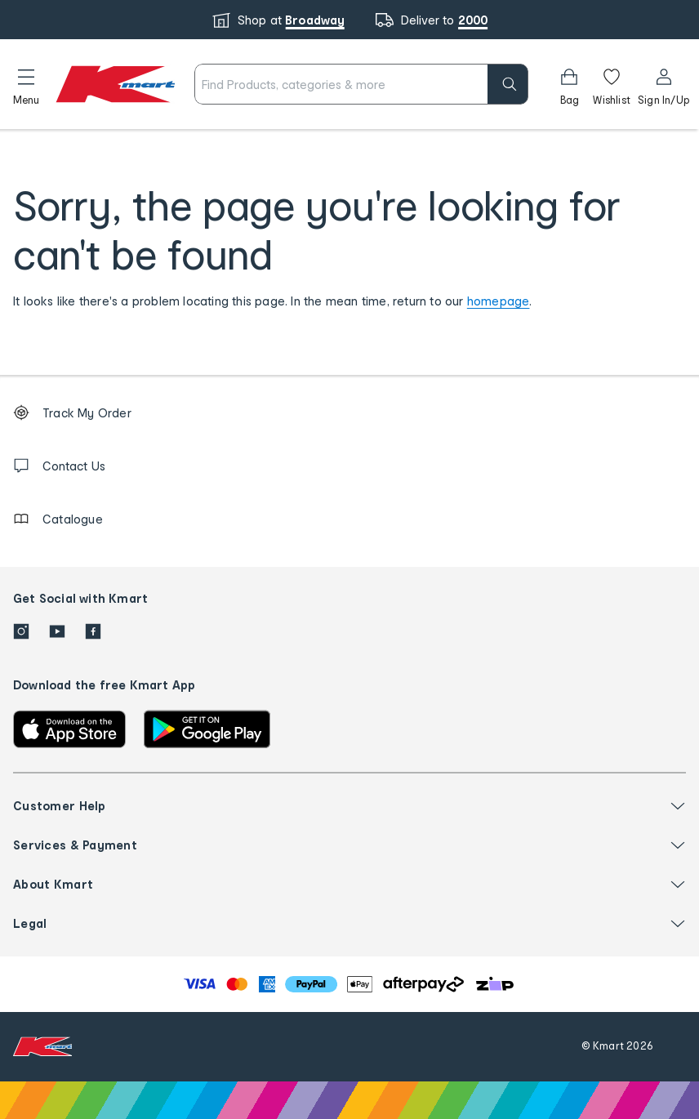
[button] (26, 84)
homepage (498, 301)
